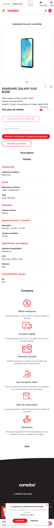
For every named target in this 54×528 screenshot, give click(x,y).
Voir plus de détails (13, 109)
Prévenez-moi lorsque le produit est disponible (25, 136)
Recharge (43, 5)
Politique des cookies (27, 515)
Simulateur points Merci (16, 143)
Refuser (34, 521)
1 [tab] (27, 82)
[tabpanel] (27, 53)
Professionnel (17, 4)
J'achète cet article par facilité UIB (20, 119)
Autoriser (20, 521)
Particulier (6, 4)
